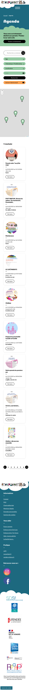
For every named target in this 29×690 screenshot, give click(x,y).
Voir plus (10, 177)
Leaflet (27, 136)
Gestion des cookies (6, 688)
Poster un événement (14, 41)
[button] (6, 120)
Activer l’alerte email (11, 82)
